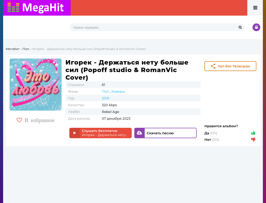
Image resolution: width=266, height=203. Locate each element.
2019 (105, 98)
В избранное (36, 120)
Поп (26, 49)
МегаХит (12, 49)
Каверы (118, 91)
